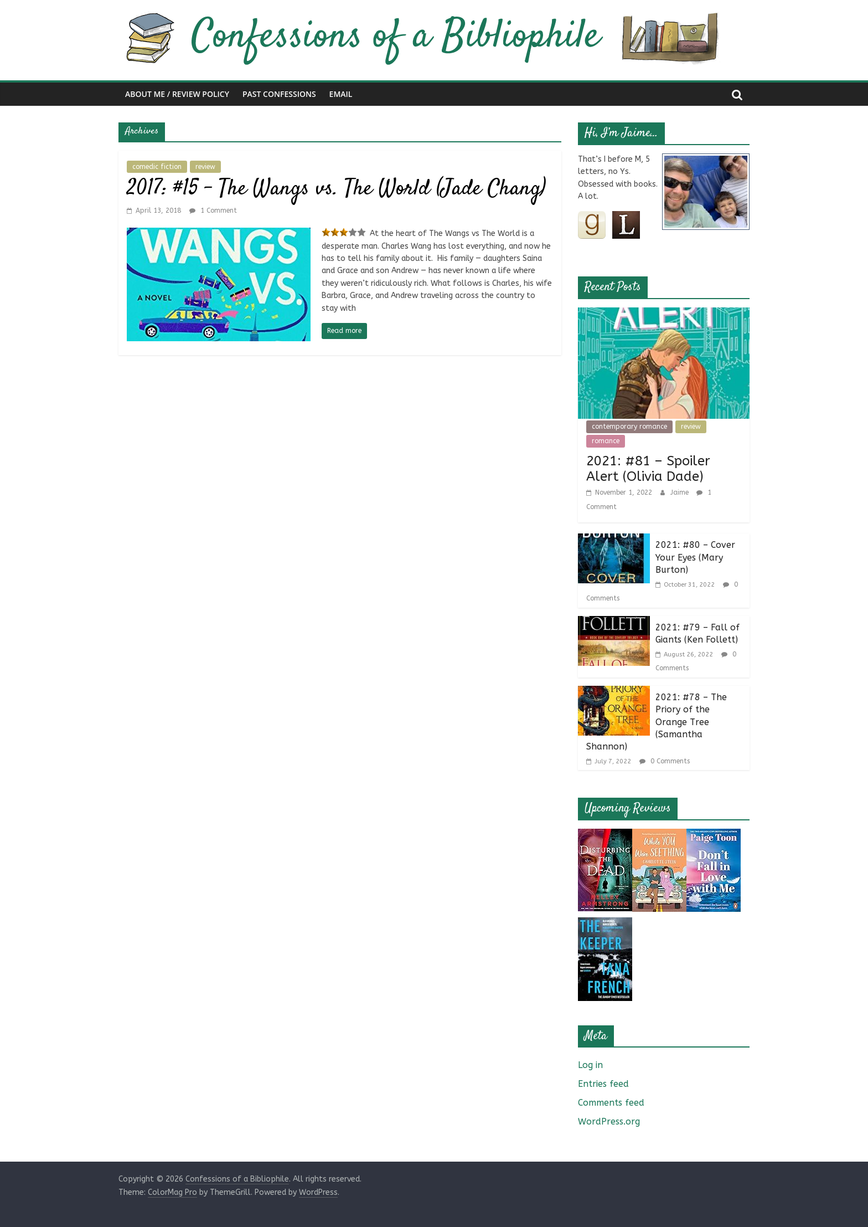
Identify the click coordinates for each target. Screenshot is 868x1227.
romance (605, 441)
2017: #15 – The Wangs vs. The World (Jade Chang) (336, 189)
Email (341, 94)
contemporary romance (629, 426)
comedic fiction (157, 167)
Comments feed (611, 1102)
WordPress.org (609, 1121)
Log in (590, 1065)
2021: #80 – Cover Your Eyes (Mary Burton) (695, 557)
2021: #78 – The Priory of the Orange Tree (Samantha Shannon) (656, 722)
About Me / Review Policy (177, 94)
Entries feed (603, 1084)
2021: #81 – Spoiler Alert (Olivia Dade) (648, 469)
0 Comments (664, 761)
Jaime (680, 492)
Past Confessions (279, 94)
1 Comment (213, 210)
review (205, 167)
